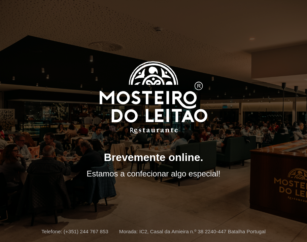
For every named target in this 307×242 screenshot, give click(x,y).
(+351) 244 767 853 (86, 231)
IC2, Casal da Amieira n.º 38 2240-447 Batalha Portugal (202, 231)
